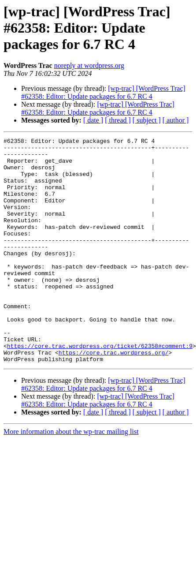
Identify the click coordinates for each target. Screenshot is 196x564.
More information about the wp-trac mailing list (71, 476)
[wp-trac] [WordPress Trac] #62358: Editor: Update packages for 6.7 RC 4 (103, 92)
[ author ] (176, 120)
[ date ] (93, 120)
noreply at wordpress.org (89, 65)
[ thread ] (118, 120)
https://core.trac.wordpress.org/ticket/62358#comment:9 (99, 388)
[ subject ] (147, 120)
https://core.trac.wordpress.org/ (114, 396)
